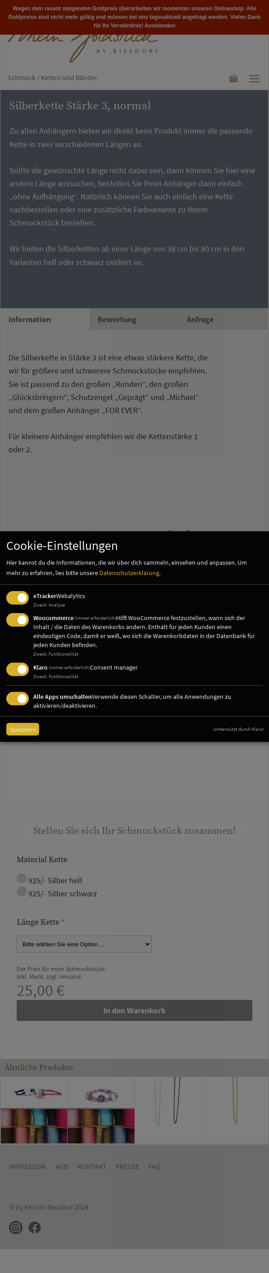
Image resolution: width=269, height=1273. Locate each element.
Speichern (22, 729)
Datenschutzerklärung (129, 573)
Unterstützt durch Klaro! (238, 729)
